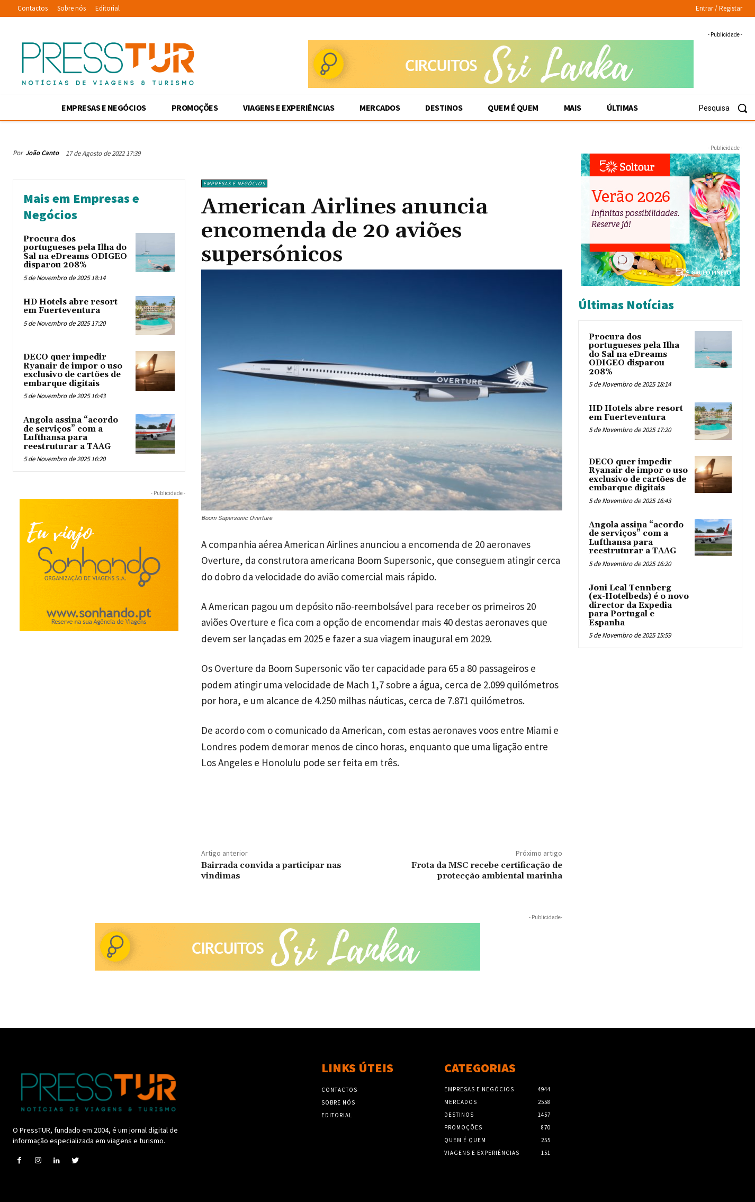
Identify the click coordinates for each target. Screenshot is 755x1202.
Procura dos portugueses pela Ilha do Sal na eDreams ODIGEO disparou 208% (75, 252)
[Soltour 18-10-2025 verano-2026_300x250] (660, 220)
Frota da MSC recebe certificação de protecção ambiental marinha (486, 870)
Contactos (339, 1089)
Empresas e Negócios (234, 183)
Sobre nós (338, 1102)
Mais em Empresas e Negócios (81, 206)
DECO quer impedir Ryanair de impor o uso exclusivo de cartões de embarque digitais (72, 370)
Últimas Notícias (626, 305)
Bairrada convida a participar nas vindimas (271, 870)
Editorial (336, 1115)
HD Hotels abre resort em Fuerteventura (70, 306)
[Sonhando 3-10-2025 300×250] (99, 565)
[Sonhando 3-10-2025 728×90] (500, 64)
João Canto (42, 152)
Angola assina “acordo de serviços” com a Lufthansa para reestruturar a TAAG (70, 433)
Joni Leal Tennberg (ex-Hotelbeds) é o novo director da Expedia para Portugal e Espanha (639, 605)
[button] (727, 108)
